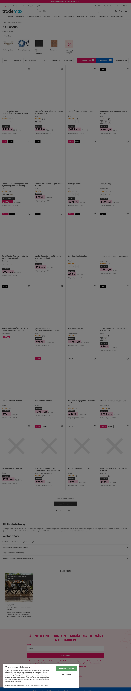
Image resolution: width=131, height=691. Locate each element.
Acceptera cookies (66, 668)
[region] (41, 676)
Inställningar (66, 674)
